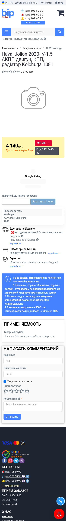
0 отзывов (27, 71)
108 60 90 (32, 10)
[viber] (21, 433)
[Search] (59, 32)
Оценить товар (12, 358)
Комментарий (12, 371)
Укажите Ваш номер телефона (19, 168)
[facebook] (4, 433)
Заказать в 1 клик (43, 173)
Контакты (46, 2)
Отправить (12, 389)
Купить (43, 143)
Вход (59, 2)
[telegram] (16, 433)
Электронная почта (15, 340)
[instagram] (10, 433)
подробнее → (16, 216)
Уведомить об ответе (18, 353)
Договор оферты (11, 502)
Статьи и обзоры (11, 510)
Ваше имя (9, 327)
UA (5, 2)
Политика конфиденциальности (20, 506)
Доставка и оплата (26, 2)
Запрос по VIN (33, 22)
